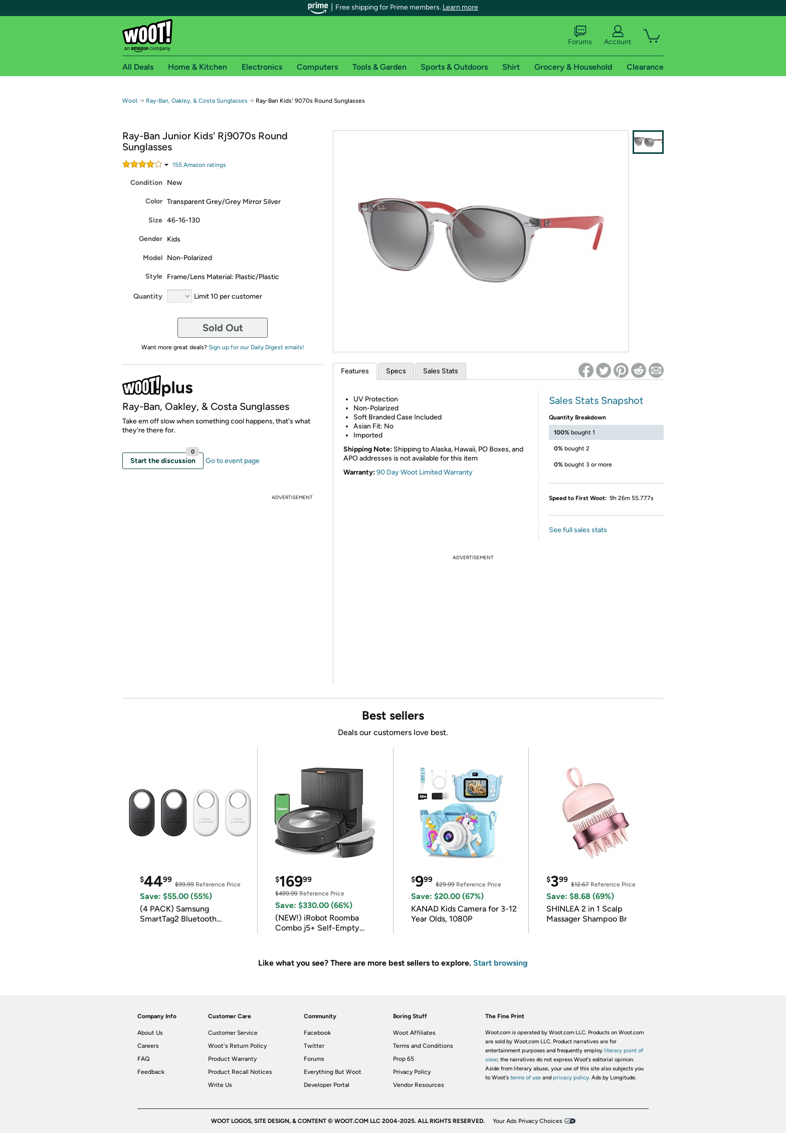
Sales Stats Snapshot (596, 400)
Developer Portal (326, 1084)
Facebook (317, 1032)
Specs (396, 371)
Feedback (150, 1071)
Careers (148, 1045)
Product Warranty (232, 1058)
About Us (150, 1032)
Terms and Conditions (423, 1045)
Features (355, 371)
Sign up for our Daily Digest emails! (256, 347)
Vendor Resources (418, 1084)
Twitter (314, 1045)
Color (153, 201)
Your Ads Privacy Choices (527, 1120)
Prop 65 (403, 1058)
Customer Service (233, 1032)
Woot (130, 100)
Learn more (460, 7)
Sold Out (223, 328)
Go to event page (233, 461)
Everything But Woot (332, 1071)
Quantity (147, 296)
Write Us (220, 1084)
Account (617, 35)
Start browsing (500, 963)
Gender (150, 239)
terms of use (525, 1077)
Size (155, 220)
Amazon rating (199, 164)
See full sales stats (578, 530)
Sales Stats (440, 371)
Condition (146, 182)
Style (153, 276)
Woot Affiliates (414, 1032)
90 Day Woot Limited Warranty (424, 472)
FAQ (143, 1058)
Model (152, 258)
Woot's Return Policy (237, 1045)
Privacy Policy (412, 1071)
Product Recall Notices (240, 1071)
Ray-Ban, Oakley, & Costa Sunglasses (197, 100)
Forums (580, 35)
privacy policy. (571, 1077)
